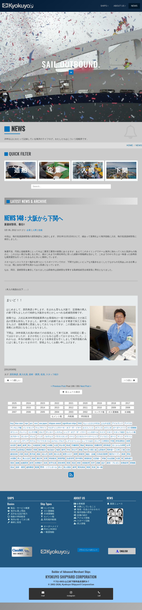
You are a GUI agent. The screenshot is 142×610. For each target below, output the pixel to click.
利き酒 (62, 445)
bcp (11, 423)
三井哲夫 (105, 441)
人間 (34, 230)
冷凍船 (50, 445)
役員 (43, 374)
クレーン (23, 432)
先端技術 (36, 445)
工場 (123, 450)
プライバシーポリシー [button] (88, 550)
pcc (31, 423)
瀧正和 (39, 458)
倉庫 (24, 445)
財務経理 (124, 463)
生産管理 (70, 458)
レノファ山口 (87, 441)
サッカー (49, 432)
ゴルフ (41, 432)
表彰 (79, 463)
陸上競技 (67, 467)
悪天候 (32, 454)
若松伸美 (61, 463)
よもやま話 (105, 423)
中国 (112, 441)
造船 (40, 230)
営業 (35, 450)
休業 (128, 441)
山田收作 (101, 450)
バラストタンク (61, 436)
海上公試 (26, 458)
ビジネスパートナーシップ (87, 436)
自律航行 (38, 463)
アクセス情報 (82, 518)
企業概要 (79, 504)
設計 (103, 463)
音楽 (93, 467)
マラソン (128, 436)
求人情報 (79, 523)
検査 (123, 454)
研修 (104, 458)
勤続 (82, 445)
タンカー (25, 436)
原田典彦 (14, 374)
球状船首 (52, 458)
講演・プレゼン (113, 463)
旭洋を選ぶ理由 (16, 511)
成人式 (44, 454)
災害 (45, 458)
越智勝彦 (30, 467)
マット (120, 436)
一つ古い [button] (129, 380)
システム (58, 432)
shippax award (55, 423)
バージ (72, 436)
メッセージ (15, 441)
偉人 (30, 445)
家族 (80, 450)
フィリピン (104, 436)
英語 (74, 463)
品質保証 (21, 450)
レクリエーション (73, 441)
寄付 (86, 450)
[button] (71, 72)
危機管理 (98, 445)
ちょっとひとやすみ (91, 423)
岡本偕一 (110, 450)
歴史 (129, 454)
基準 (63, 450)
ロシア (97, 441)
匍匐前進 (89, 445)
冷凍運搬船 (47, 514)
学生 (68, 450)
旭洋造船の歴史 (83, 512)
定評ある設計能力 (17, 514)
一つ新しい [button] (13, 380)
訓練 (98, 463)
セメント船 (131, 432)
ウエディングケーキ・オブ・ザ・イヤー (64, 428)
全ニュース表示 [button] (71, 392)
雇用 (74, 467)
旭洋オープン (114, 454)
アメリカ (128, 423)
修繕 (19, 445)
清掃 (33, 458)
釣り (60, 467)
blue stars (19, 423)
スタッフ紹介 (52, 374)
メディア (25, 441)
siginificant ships (69, 423)
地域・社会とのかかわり (87, 509)
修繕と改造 (14, 522)
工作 (118, 450)
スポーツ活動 (82, 521)
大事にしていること (85, 506)
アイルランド (117, 423)
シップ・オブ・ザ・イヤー (75, 432)
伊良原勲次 (120, 441)
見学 (93, 463)
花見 (45, 463)
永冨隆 (13, 458)
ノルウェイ (48, 436)
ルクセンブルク (57, 441)
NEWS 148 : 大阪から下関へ (33, 217)
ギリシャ (14, 432)
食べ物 (99, 467)
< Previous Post (58, 386)
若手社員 (52, 463)
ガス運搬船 (131, 428)
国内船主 (42, 450)
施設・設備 (90, 454)
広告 (128, 450)
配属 (37, 467)
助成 (68, 445)
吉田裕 (13, 450)
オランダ (107, 428)
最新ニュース (115, 504)
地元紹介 (51, 450)
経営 (31, 463)
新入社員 (23, 374)
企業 (29, 230)
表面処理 (86, 463)
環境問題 (61, 458)
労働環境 (75, 445)
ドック (40, 436)
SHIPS (104, 6)
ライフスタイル (43, 441)
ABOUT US (119, 6)
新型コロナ (67, 454)
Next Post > (85, 386)
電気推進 (81, 467)
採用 (51, 454)
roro (36, 423)
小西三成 (93, 450)
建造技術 (14, 454)
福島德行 (128, 458)
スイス (102, 432)
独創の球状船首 (16, 516)
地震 (58, 450)
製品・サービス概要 (18, 508)
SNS (80, 423)
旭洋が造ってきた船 (18, 519)
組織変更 (24, 463)
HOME (130, 145)
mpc (26, 423)
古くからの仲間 (118, 445)
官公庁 (74, 450)
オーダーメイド (119, 428)
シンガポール (92, 432)
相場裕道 (88, 458)
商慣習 (29, 450)
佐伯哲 (13, 445)
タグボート (15, 436)
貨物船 (132, 463)
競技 (12, 463)
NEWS (134, 6)
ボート (113, 436)
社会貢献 (111, 458)
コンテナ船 (32, 432)
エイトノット (88, 428)
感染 (38, 454)
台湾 (128, 445)
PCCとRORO (48, 529)
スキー (109, 432)
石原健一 (97, 458)
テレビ (32, 436)
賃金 (12, 467)
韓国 (88, 467)
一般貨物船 (47, 532)
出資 (56, 445)
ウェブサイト (41, 428)
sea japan (43, 423)
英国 (68, 463)
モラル (32, 441)
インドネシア (28, 428)
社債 (118, 458)
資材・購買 (34, 374)
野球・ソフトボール (48, 467)
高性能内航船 (48, 519)
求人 (19, 458)
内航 (44, 445)
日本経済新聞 (102, 454)
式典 (21, 454)
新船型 (81, 454)
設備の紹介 (80, 515)
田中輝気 (79, 458)
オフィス (99, 428)
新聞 (75, 454)
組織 (17, 463)
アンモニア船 (15, 428)
